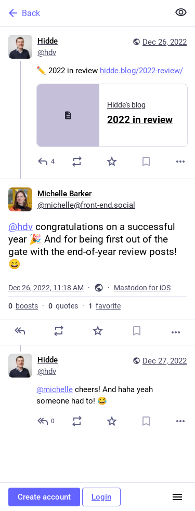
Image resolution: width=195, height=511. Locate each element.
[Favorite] (112, 161)
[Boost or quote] (77, 161)
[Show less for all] (181, 12)
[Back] (83, 13)
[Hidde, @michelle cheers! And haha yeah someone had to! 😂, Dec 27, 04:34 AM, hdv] (97, 391)
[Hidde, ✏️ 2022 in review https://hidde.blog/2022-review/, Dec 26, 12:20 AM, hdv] (97, 102)
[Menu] (177, 497)
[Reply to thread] (46, 421)
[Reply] (46, 161)
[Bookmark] (146, 161)
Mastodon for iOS (142, 288)
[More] (180, 161)
